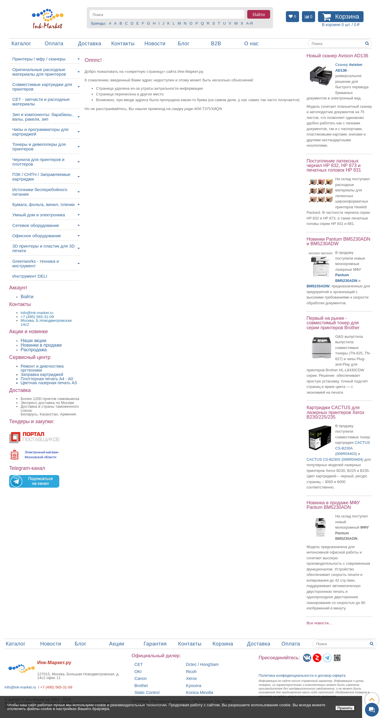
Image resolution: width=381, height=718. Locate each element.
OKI (138, 672)
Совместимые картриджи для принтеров (42, 86)
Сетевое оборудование (35, 225)
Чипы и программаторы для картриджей (40, 131)
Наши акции (33, 340)
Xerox (191, 678)
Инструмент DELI (29, 276)
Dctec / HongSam (202, 664)
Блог (183, 43)
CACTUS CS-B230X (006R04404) (335, 459)
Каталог (21, 43)
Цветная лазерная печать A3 (49, 382)
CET (138, 664)
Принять (345, 708)
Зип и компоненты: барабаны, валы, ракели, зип (42, 116)
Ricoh (191, 672)
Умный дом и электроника (38, 214)
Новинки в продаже (41, 345)
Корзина (223, 644)
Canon (140, 678)
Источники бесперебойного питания (39, 192)
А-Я (249, 23)
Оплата (54, 43)
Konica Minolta (199, 692)
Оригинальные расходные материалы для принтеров (39, 71)
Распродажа (34, 349)
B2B (216, 43)
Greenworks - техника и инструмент (35, 263)
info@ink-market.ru (20, 687)
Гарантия (155, 644)
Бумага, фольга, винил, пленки (43, 204)
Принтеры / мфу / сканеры (39, 58)
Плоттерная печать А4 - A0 (47, 378)
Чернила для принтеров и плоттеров (38, 161)
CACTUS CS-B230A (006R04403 (352, 448)
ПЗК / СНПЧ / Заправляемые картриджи (41, 176)
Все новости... (319, 623)
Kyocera (193, 686)
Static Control (146, 692)
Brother (141, 686)
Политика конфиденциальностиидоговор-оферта (302, 675)
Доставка (89, 43)
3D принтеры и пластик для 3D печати (43, 248)
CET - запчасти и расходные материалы (41, 101)
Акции (116, 644)
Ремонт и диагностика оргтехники (42, 368)
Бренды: (98, 23)
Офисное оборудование (36, 235)
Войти (27, 296)
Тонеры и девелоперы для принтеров (39, 146)
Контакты (123, 43)
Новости (154, 43)
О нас (251, 43)
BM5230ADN (346, 280)
